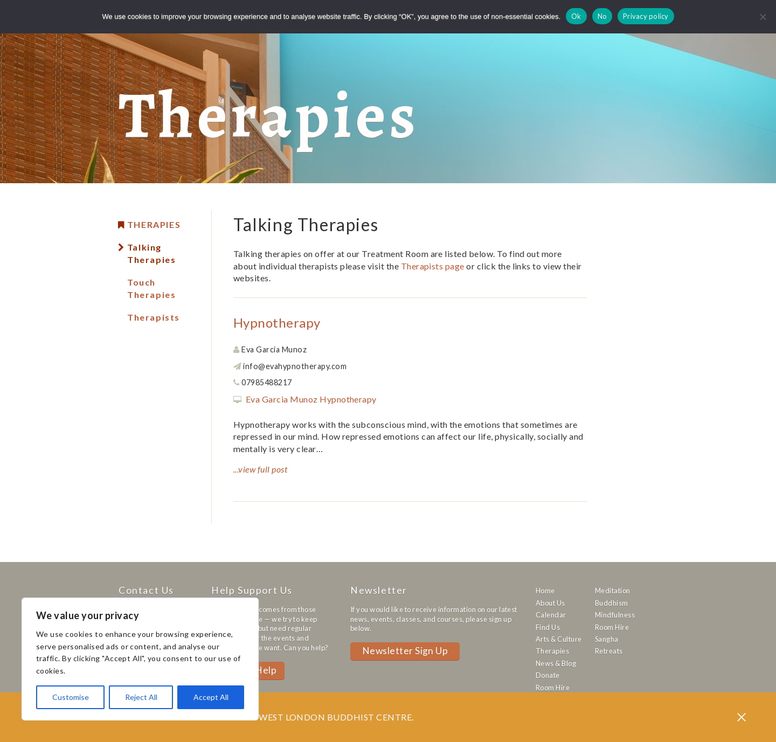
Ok (576, 16)
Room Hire (553, 687)
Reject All (141, 697)
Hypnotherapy (277, 322)
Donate (548, 675)
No (602, 16)
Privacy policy (646, 16)
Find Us (548, 627)
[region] (140, 659)
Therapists (153, 317)
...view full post (260, 469)
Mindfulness (615, 615)
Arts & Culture (559, 639)
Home (545, 590)
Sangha (607, 639)
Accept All (210, 697)
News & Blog (556, 663)
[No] (762, 16)
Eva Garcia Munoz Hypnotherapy (311, 399)
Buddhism (611, 603)
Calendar (551, 615)
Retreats (609, 651)
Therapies (154, 224)
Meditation (612, 590)
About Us (550, 603)
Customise (70, 697)
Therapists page (433, 266)
